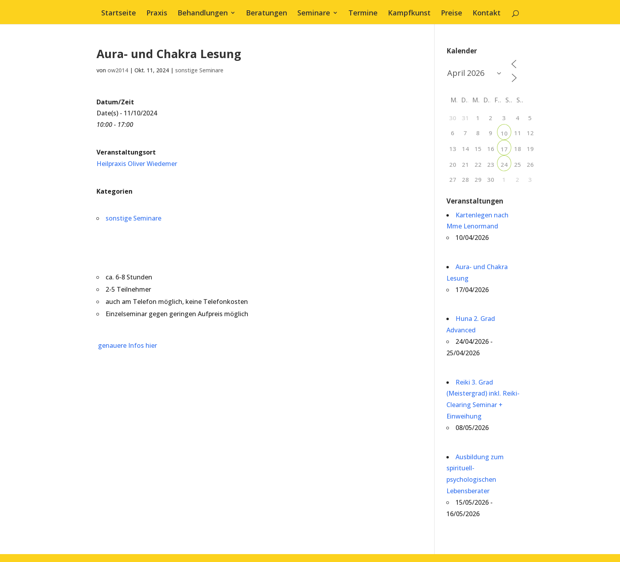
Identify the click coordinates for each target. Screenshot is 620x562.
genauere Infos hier (126, 345)
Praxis (156, 13)
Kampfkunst (409, 13)
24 (504, 164)
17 (504, 149)
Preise (451, 13)
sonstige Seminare (199, 70)
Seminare (313, 13)
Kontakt (487, 13)
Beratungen (266, 13)
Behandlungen (203, 13)
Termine (363, 13)
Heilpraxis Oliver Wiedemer (136, 163)
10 (504, 133)
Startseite (118, 13)
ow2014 (118, 70)
